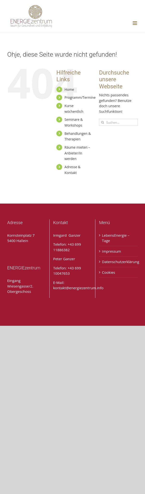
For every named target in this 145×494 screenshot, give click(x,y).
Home (69, 89)
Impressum (111, 251)
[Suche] (102, 122)
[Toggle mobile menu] (135, 23)
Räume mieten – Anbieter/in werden (77, 153)
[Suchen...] (118, 122)
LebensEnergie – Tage (115, 238)
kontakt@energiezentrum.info (78, 287)
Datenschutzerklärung (118, 261)
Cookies (108, 272)
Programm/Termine (80, 97)
